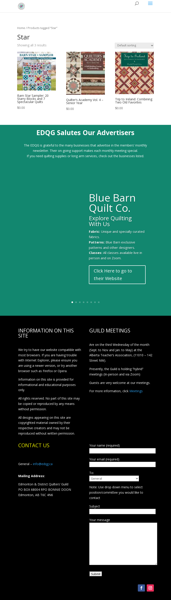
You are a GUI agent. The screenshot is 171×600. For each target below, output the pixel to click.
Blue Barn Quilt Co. (112, 203)
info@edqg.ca (43, 464)
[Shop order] (134, 46)
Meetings (136, 391)
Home (21, 28)
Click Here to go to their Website (113, 274)
